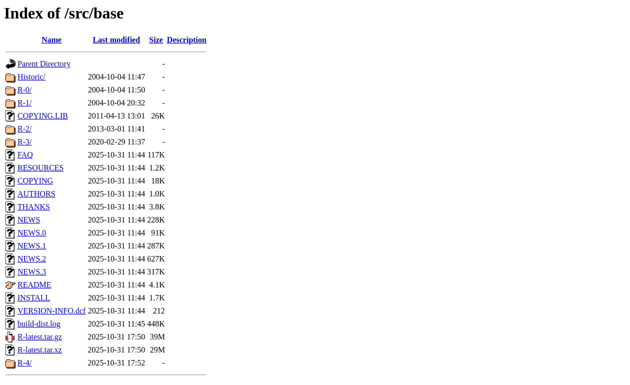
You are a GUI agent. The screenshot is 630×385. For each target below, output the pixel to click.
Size (156, 40)
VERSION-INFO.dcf (51, 310)
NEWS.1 (31, 246)
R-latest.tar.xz (39, 350)
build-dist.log (38, 324)
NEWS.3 (31, 272)
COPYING (35, 180)
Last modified (116, 40)
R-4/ (24, 362)
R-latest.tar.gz (39, 336)
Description (186, 40)
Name (51, 40)
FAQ (25, 154)
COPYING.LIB (42, 116)
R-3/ (24, 142)
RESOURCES (40, 168)
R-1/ (24, 102)
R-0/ (24, 90)
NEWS (28, 220)
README (34, 284)
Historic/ (31, 76)
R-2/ (24, 128)
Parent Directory (43, 64)
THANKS (33, 206)
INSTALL (33, 298)
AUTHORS (36, 194)
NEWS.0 (31, 232)
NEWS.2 (31, 258)
